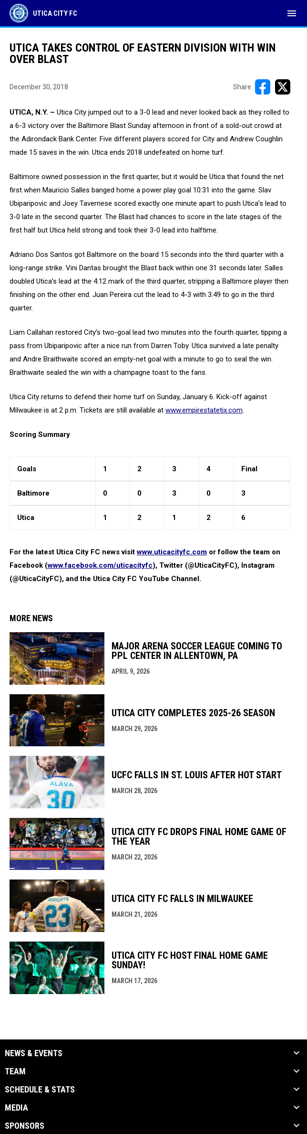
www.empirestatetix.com (204, 410)
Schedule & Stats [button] (40, 1089)
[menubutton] (291, 13)
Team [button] (15, 1071)
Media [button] (16, 1107)
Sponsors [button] (24, 1126)
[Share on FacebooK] (262, 87)
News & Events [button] (33, 1053)
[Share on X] (282, 87)
